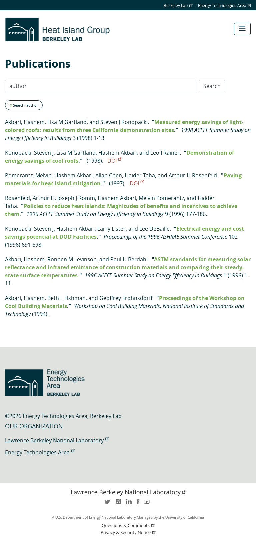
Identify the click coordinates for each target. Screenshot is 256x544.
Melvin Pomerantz (161, 198)
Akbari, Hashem (25, 122)
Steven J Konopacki (124, 122)
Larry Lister (111, 228)
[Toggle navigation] (242, 29)
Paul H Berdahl (129, 259)
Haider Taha (140, 175)
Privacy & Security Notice (129, 532)
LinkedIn (128, 504)
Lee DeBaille (154, 228)
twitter (108, 504)
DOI (114, 160)
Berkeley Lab (178, 5)
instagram (118, 504)
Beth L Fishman (66, 298)
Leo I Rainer (165, 152)
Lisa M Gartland (67, 122)
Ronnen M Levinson (72, 259)
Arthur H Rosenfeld (193, 175)
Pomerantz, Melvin (28, 175)
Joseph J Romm (76, 198)
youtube (148, 504)
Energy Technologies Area (224, 5)
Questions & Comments (129, 525)
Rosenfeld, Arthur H (30, 198)
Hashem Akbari (117, 152)
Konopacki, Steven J (29, 152)
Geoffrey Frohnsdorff (125, 298)
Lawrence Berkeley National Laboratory (56, 440)
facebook (138, 504)
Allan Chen (108, 175)
